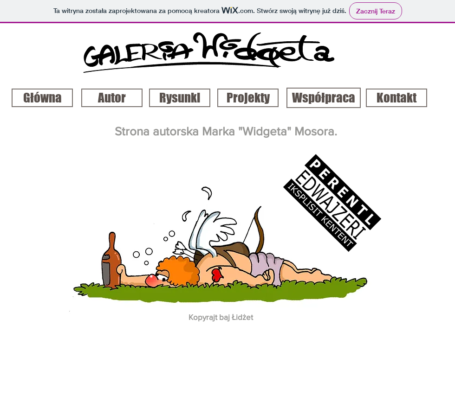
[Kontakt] (396, 98)
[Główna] (42, 98)
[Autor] (112, 98)
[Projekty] (248, 98)
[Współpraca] (323, 98)
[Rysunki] (179, 98)
